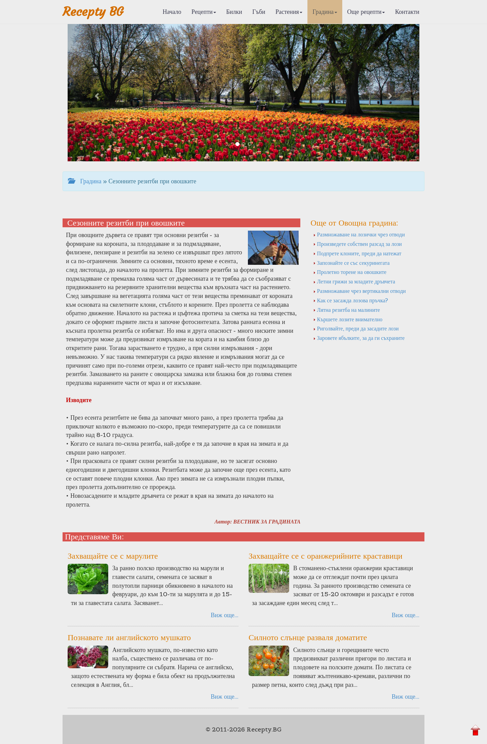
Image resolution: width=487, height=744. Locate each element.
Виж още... (224, 615)
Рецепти (203, 12)
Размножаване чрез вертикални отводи (359, 290)
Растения (289, 12)
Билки (234, 12)
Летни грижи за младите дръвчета (354, 281)
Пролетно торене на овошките (349, 272)
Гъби (258, 12)
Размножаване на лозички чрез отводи (359, 234)
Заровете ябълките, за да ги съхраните (358, 337)
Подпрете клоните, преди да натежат (357, 253)
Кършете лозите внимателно (347, 319)
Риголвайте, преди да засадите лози (355, 328)
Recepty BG (93, 11)
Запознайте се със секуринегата (351, 262)
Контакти (407, 12)
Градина (324, 12)
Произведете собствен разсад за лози (357, 243)
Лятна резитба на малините (346, 309)
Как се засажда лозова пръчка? (350, 300)
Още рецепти (366, 12)
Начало (172, 12)
